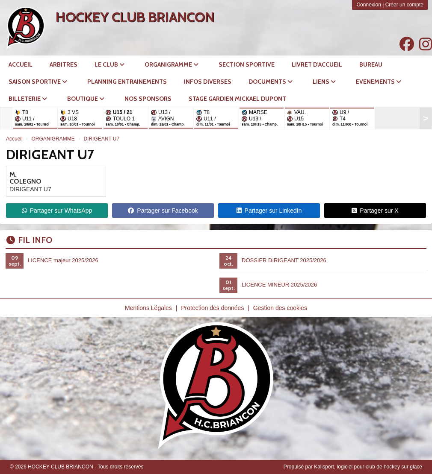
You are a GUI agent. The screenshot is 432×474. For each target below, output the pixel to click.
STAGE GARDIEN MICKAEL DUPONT (237, 98)
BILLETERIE (28, 98)
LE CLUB (109, 64)
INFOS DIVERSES (207, 81)
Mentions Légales (148, 307)
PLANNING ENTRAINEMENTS (127, 81)
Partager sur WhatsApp (57, 210)
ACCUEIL (21, 64)
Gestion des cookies (280, 307)
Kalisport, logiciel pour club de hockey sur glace (368, 467)
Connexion (368, 5)
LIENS (324, 81)
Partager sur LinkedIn (269, 210)
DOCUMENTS (271, 81)
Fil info (29, 240)
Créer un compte (404, 5)
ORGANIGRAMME (171, 64)
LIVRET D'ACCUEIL (317, 64)
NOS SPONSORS (148, 98)
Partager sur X (375, 210)
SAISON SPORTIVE (38, 81)
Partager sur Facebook (163, 210)
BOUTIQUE (85, 98)
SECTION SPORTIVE (247, 64)
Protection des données (212, 307)
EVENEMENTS (378, 81)
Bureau (370, 64)
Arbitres (63, 64)
